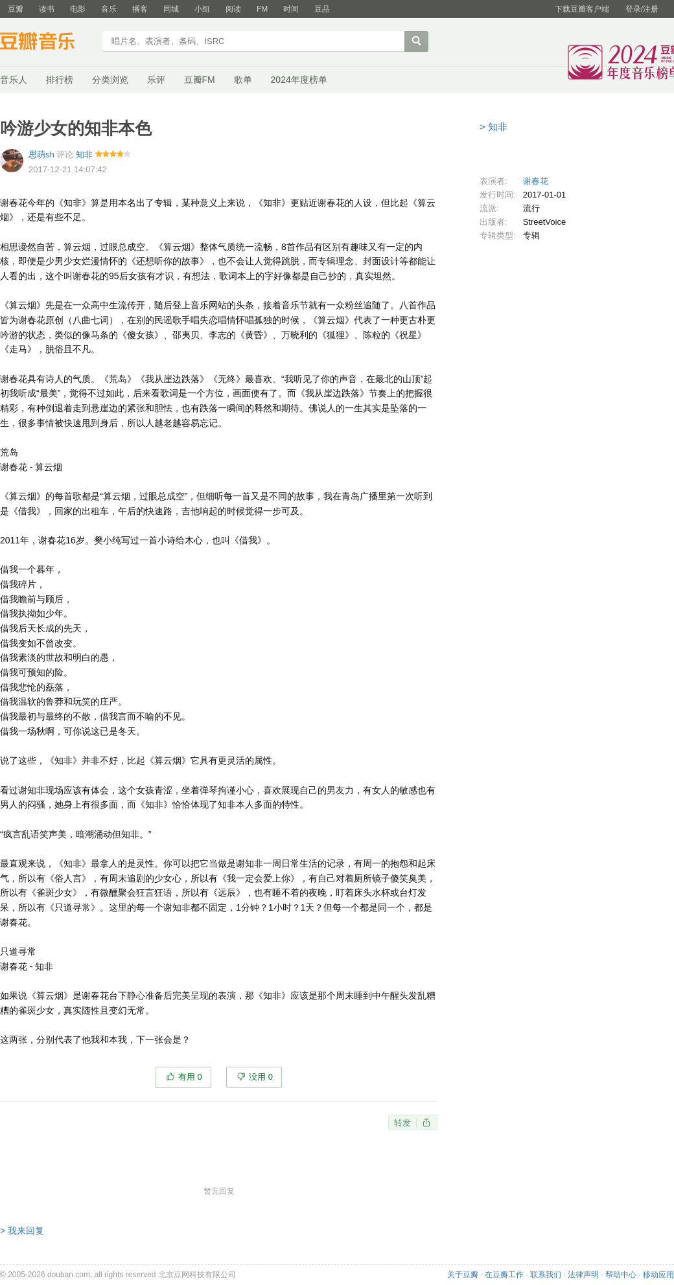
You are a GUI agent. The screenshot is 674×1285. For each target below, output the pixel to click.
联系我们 (545, 1274)
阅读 (233, 9)
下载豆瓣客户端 (582, 9)
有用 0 (190, 1077)
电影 (78, 9)
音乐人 (13, 79)
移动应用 (658, 1274)
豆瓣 (15, 9)
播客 (140, 9)
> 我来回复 (22, 1230)
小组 (202, 9)
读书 (46, 9)
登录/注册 (641, 9)
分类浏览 (110, 79)
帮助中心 (620, 1274)
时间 (291, 9)
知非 (84, 154)
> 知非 (493, 126)
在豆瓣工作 (504, 1274)
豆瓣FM (199, 79)
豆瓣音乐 (47, 43)
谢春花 (535, 181)
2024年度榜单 (299, 79)
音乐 (109, 9)
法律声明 (583, 1274)
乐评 (156, 79)
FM (262, 9)
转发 (402, 1123)
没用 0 (261, 1077)
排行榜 (59, 79)
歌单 (243, 79)
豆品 (322, 9)
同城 (171, 9)
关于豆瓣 (462, 1274)
